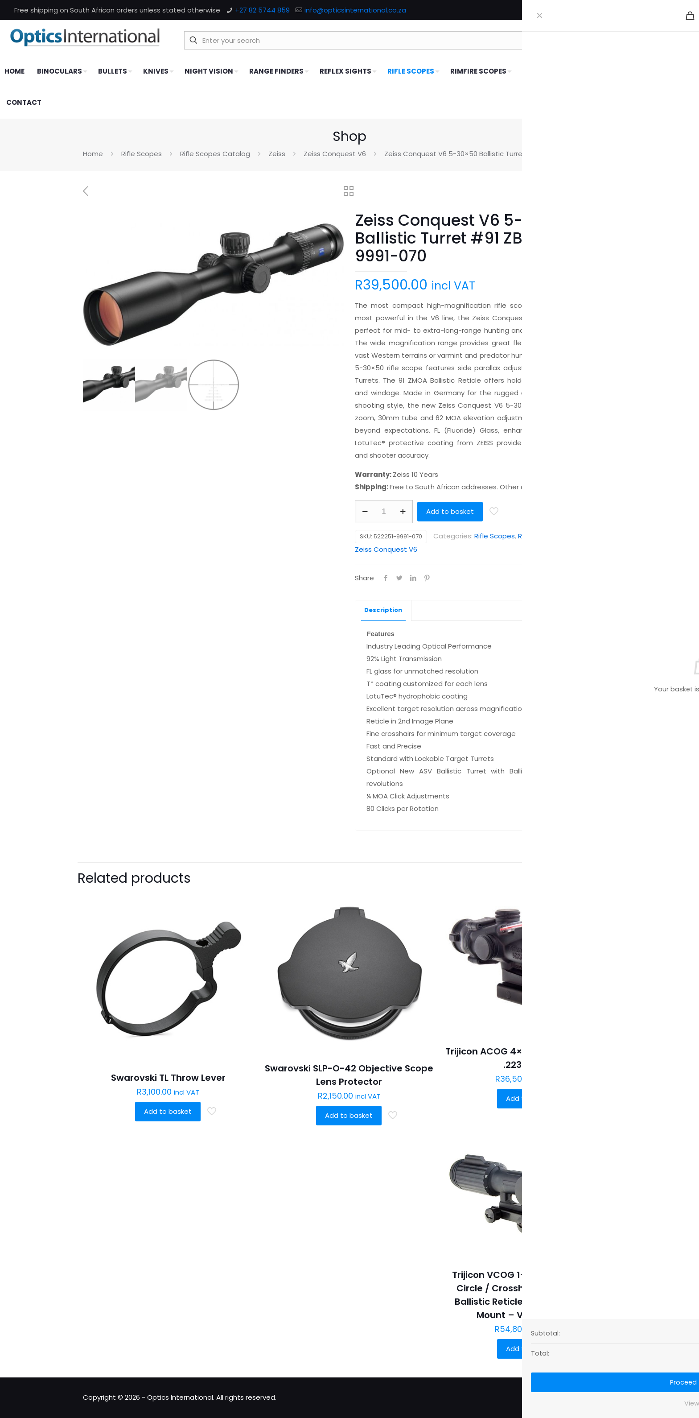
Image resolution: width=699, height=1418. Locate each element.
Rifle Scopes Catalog (215, 153)
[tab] (383, 610)
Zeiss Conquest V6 (335, 153)
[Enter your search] (392, 40)
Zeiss (276, 153)
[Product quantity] (384, 511)
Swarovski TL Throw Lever (168, 1077)
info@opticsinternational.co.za (355, 10)
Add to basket (450, 511)
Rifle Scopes (141, 153)
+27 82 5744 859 (262, 10)
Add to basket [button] (168, 1111)
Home (93, 153)
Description (383, 610)
